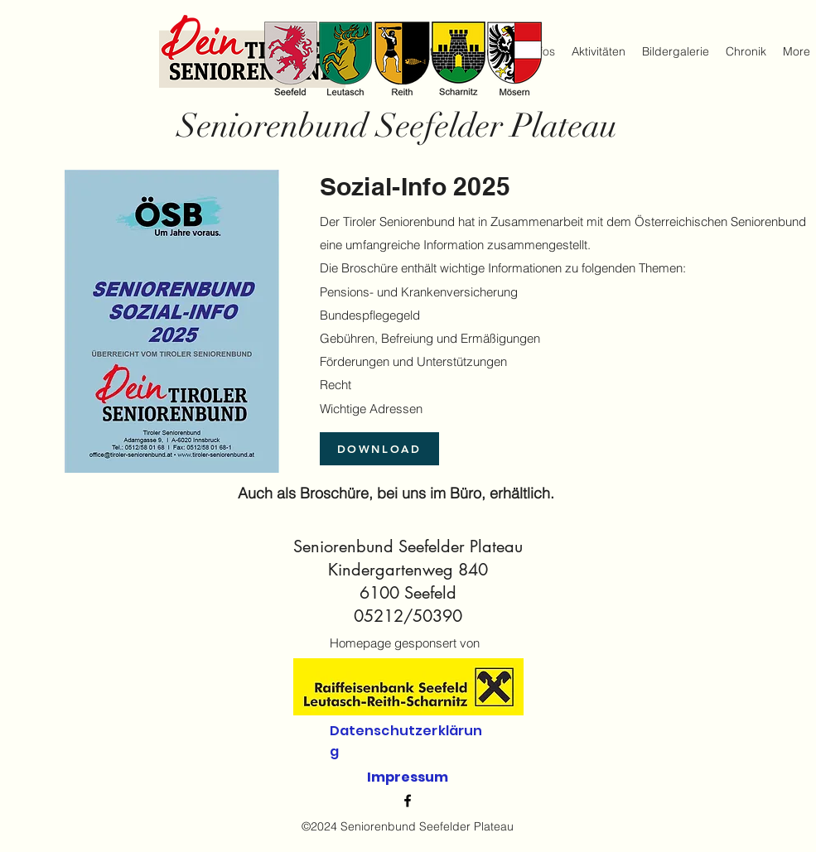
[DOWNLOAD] (379, 448)
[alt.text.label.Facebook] (407, 800)
